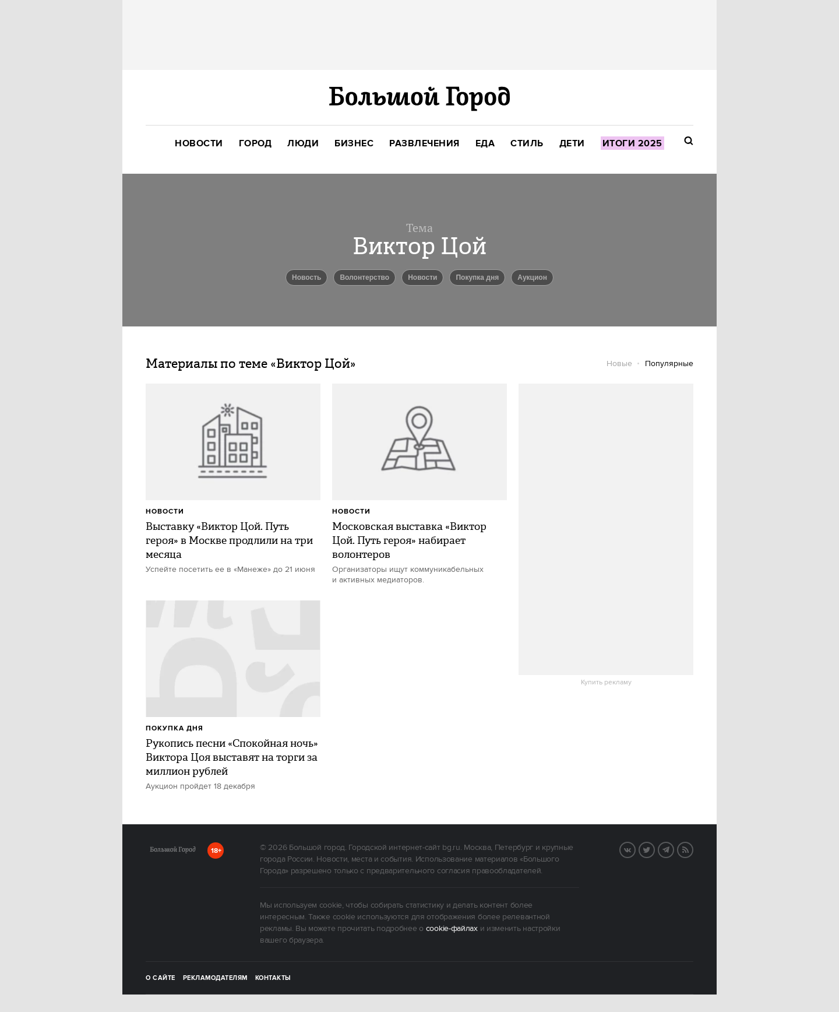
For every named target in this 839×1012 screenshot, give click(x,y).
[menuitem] (199, 144)
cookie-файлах (452, 928)
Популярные (669, 364)
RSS (692, 849)
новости (422, 277)
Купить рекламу (606, 682)
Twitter (654, 849)
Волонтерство (364, 277)
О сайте (160, 978)
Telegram (673, 849)
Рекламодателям (215, 978)
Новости (165, 511)
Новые (619, 364)
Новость (306, 277)
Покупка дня (477, 277)
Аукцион (532, 277)
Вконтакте (635, 849)
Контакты (273, 978)
